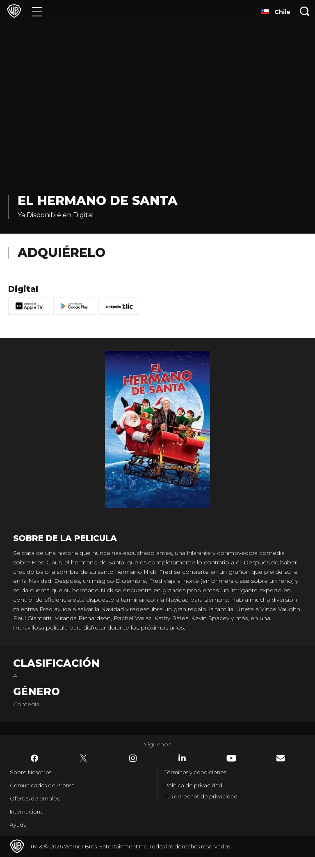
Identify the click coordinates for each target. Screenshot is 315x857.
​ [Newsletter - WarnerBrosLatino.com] (280, 758)
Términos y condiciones (195, 772)
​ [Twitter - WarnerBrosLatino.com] (84, 758)
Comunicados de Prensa (42, 785)
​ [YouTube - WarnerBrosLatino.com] (231, 758)
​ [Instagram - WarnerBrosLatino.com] (133, 758)
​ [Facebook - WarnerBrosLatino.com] (34, 758)
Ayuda (18, 824)
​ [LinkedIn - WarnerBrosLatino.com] (182, 758)
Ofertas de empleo (35, 798)
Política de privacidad (193, 785)
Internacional (27, 811)
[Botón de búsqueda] (304, 11)
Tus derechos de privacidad (200, 796)
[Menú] (37, 11)
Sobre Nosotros (30, 772)
